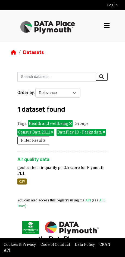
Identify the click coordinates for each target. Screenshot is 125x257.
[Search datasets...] (56, 76)
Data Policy (85, 244)
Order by (25, 92)
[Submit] (102, 77)
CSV (22, 181)
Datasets (33, 52)
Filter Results (33, 140)
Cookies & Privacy (20, 244)
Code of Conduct (55, 244)
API (88, 200)
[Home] (13, 52)
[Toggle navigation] (107, 26)
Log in (112, 5)
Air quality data (33, 159)
